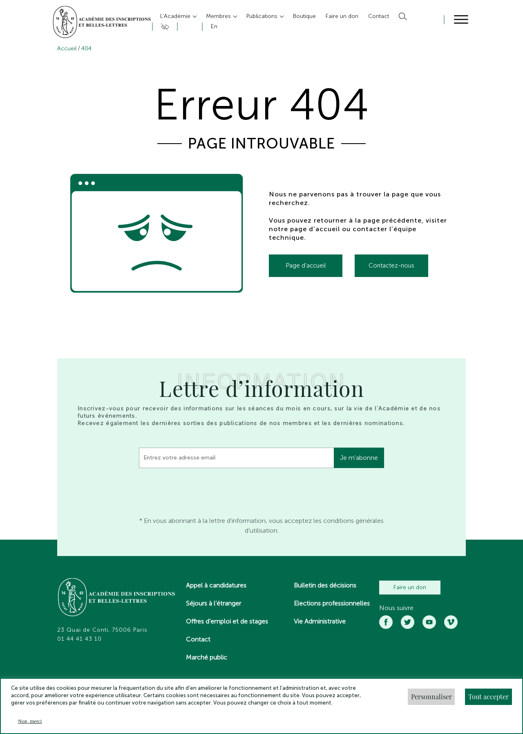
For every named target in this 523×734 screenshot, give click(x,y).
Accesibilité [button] (163, 27)
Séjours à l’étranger (213, 603)
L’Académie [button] (176, 16)
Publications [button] (262, 16)
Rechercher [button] (402, 16)
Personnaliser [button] (431, 696)
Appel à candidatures (216, 585)
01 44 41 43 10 (79, 639)
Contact (198, 639)
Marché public (206, 657)
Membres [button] (219, 16)
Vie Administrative (320, 621)
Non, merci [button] (30, 721)
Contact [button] (378, 16)
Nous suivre (396, 608)
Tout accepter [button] (488, 696)
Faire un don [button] (342, 16)
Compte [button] (188, 27)
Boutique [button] (304, 16)
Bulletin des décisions (325, 585)
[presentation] (201, 490)
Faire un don (409, 587)
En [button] (214, 26)
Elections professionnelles (332, 603)
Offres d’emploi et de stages (227, 621)
